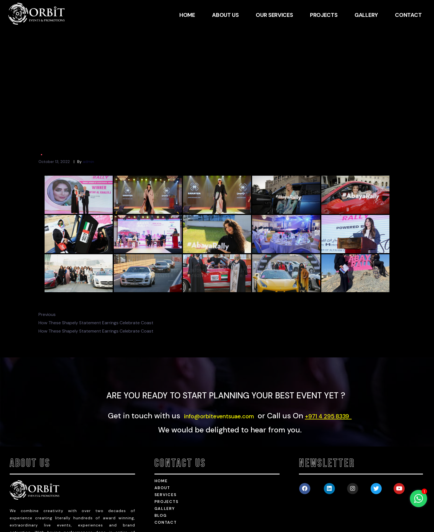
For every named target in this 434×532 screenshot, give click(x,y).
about (162, 442)
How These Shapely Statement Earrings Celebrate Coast (95, 277)
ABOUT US (225, 15)
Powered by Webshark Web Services (394, 527)
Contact (165, 476)
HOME (187, 15)
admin (88, 115)
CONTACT (408, 15)
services (165, 449)
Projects (166, 456)
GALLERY (366, 15)
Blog (160, 470)
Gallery (164, 463)
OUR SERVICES (274, 15)
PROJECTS (324, 15)
